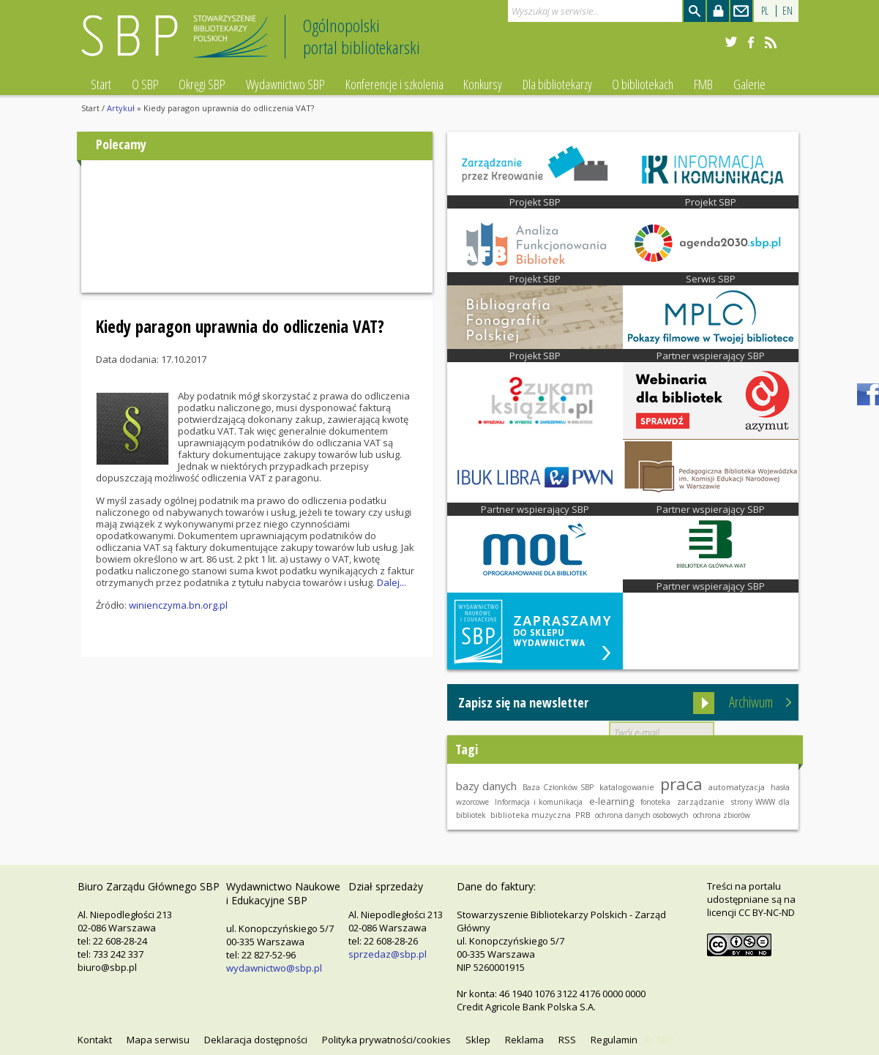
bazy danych (486, 785)
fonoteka (655, 802)
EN (787, 11)
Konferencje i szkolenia (394, 84)
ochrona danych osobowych (642, 815)
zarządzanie (701, 801)
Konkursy (482, 84)
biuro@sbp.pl (107, 967)
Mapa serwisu (158, 1039)
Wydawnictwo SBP (285, 84)
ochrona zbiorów (721, 815)
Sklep (477, 1039)
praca (681, 784)
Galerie (749, 84)
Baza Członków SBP (558, 787)
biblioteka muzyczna (530, 815)
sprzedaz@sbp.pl (387, 954)
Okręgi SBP (202, 84)
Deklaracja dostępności (255, 1039)
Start (101, 84)
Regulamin (614, 1039)
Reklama (524, 1039)
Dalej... (391, 582)
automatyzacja (736, 786)
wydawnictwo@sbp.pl (274, 968)
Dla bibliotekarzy (557, 84)
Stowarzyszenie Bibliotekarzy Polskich (178, 42)
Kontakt (95, 1039)
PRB (583, 814)
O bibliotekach (642, 84)
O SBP (145, 84)
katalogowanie (626, 787)
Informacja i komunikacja (539, 802)
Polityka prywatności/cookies (386, 1039)
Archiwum (751, 702)
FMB (703, 84)
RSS (567, 1039)
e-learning (611, 801)
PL (764, 11)
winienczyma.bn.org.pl (178, 605)
